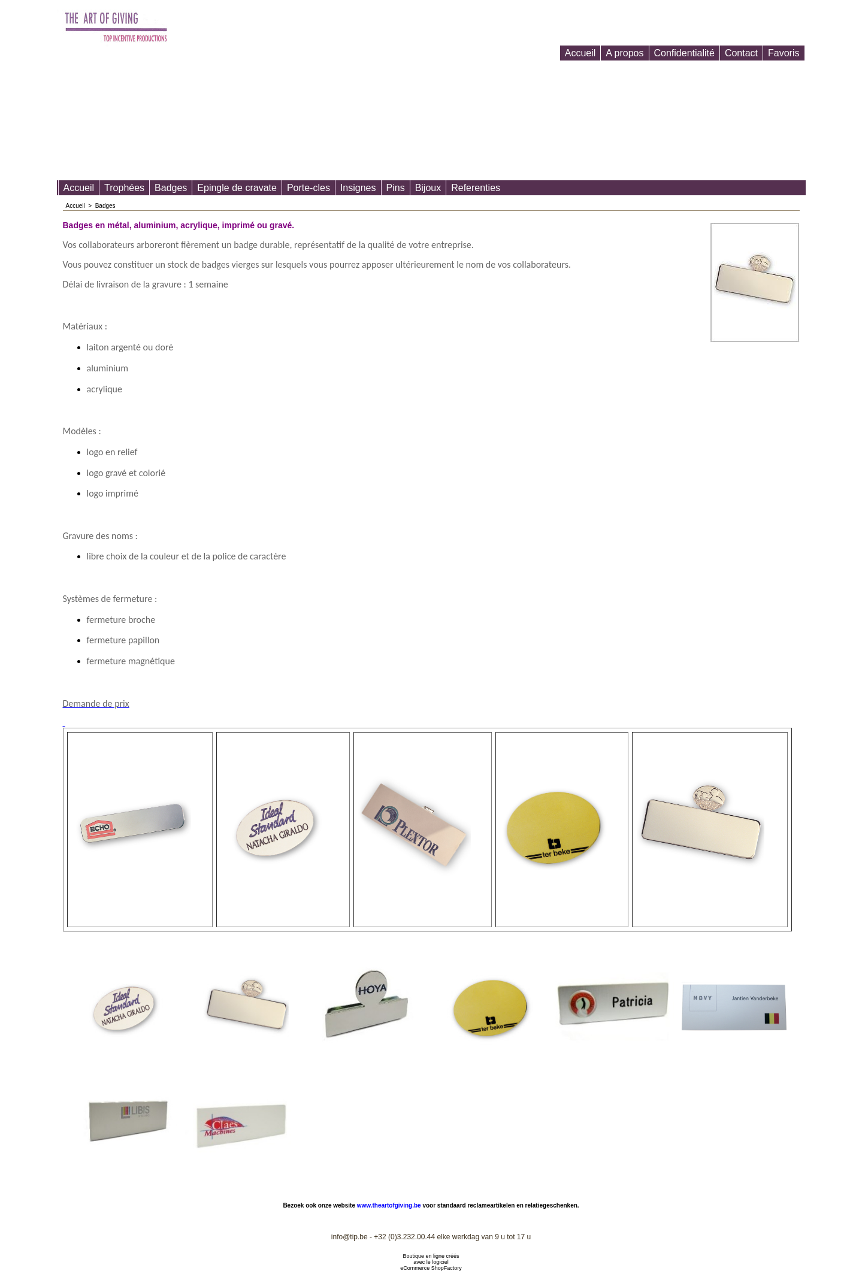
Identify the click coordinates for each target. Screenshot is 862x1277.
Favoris (783, 53)
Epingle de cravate (237, 188)
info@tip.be (349, 1237)
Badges (171, 188)
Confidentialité (684, 53)
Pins (395, 188)
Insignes (358, 188)
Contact (741, 53)
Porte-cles (308, 188)
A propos (624, 53)
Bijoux (428, 188)
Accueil (580, 53)
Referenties (475, 188)
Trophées (124, 188)
